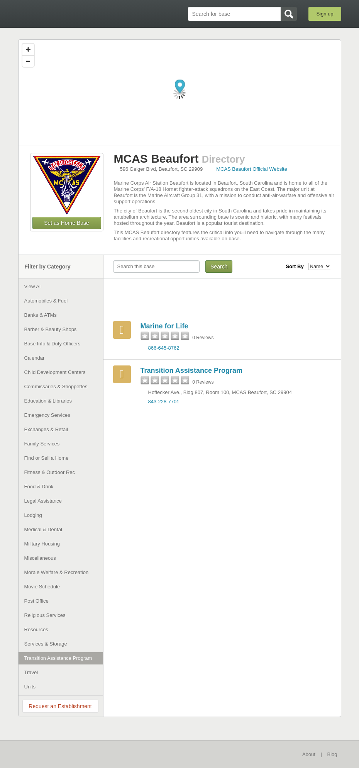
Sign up (324, 14)
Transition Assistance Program (191, 370)
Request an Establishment (60, 706)
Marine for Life (164, 326)
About (308, 754)
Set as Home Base (66, 223)
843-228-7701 (164, 401)
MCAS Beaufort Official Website (251, 169)
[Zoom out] (28, 61)
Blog (332, 754)
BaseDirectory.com (74, 13)
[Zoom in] (28, 49)
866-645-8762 (164, 348)
